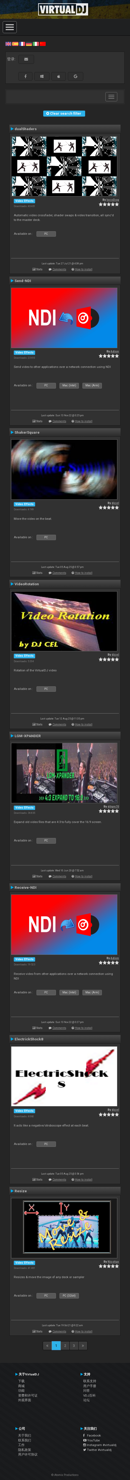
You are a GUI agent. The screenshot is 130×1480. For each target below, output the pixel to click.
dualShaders (26, 129)
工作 (21, 1445)
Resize (21, 1191)
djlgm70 (113, 806)
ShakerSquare (27, 432)
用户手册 (89, 1386)
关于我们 (24, 1435)
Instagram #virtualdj (99, 1445)
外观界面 (24, 1400)
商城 (21, 1386)
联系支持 (89, 1381)
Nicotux (113, 1261)
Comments (59, 269)
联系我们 (24, 1440)
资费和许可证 (28, 1395)
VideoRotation (27, 584)
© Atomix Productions (65, 1475)
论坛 (86, 1400)
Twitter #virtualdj (97, 1450)
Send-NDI (23, 281)
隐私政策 (24, 1450)
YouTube (91, 1440)
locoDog (112, 200)
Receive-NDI (25, 887)
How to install (83, 269)
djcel (115, 503)
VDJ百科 (89, 1395)
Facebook (92, 1435)
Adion (115, 351)
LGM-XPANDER (28, 736)
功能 (21, 1391)
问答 (86, 1391)
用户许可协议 (28, 1454)
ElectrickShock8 (29, 1039)
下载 (21, 1381)
